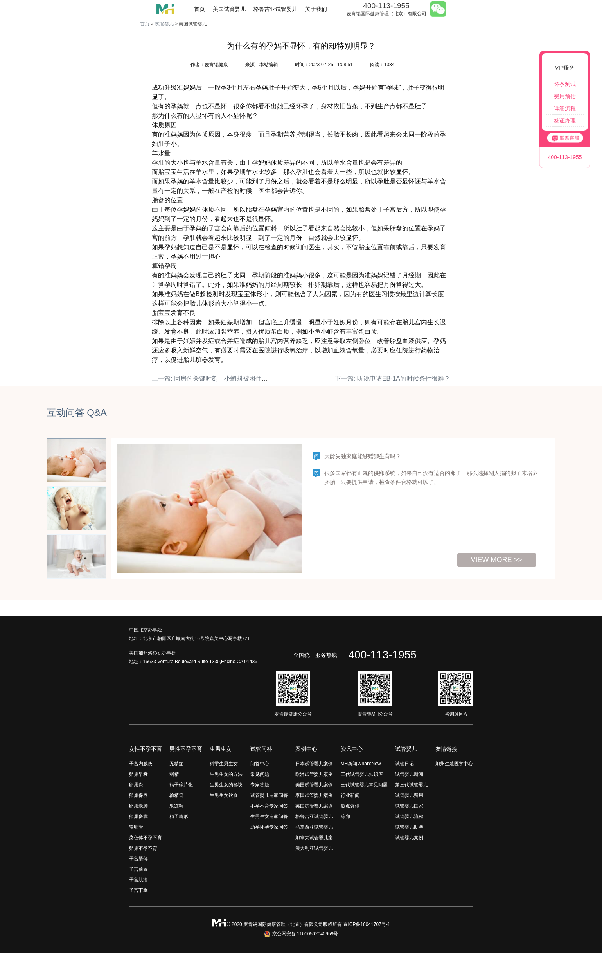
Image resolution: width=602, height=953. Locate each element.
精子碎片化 (181, 785)
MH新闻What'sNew (361, 763)
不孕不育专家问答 (269, 806)
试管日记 (404, 763)
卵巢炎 (136, 785)
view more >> (496, 560)
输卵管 (136, 827)
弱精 (174, 774)
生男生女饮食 (224, 795)
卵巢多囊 (138, 816)
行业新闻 (350, 795)
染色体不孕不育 (145, 837)
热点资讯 (350, 806)
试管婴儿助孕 (409, 827)
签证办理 (565, 120)
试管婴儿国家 (409, 806)
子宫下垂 (138, 890)
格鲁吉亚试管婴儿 (275, 9)
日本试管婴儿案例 (314, 763)
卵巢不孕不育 (143, 848)
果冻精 (176, 806)
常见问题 (259, 774)
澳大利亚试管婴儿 (314, 848)
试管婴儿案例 (409, 837)
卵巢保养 (138, 795)
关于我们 (316, 9)
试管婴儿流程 (409, 816)
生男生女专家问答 (269, 816)
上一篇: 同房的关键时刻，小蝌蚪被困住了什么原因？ (225, 378)
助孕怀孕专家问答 (269, 827)
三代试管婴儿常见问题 (364, 785)
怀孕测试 (565, 84)
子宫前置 (138, 869)
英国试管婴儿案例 (314, 806)
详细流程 (565, 108)
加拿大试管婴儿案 (314, 837)
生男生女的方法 (226, 774)
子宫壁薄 (138, 858)
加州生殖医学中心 (454, 763)
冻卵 (345, 816)
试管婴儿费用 (409, 795)
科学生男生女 (224, 763)
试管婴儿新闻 (409, 774)
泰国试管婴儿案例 (314, 795)
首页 (199, 9)
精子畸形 (178, 816)
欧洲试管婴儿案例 (314, 774)
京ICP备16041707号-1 (366, 924)
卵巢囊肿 (138, 806)
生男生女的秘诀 (226, 785)
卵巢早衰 (138, 774)
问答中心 (259, 763)
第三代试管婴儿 (411, 785)
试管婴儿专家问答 (269, 795)
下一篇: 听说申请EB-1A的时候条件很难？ (392, 378)
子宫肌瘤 (138, 880)
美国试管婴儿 (229, 9)
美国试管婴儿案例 (314, 785)
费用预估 (565, 96)
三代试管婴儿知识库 (362, 774)
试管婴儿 (164, 24)
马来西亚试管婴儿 (314, 827)
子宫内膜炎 (141, 763)
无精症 (176, 763)
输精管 (176, 795)
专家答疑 (259, 785)
